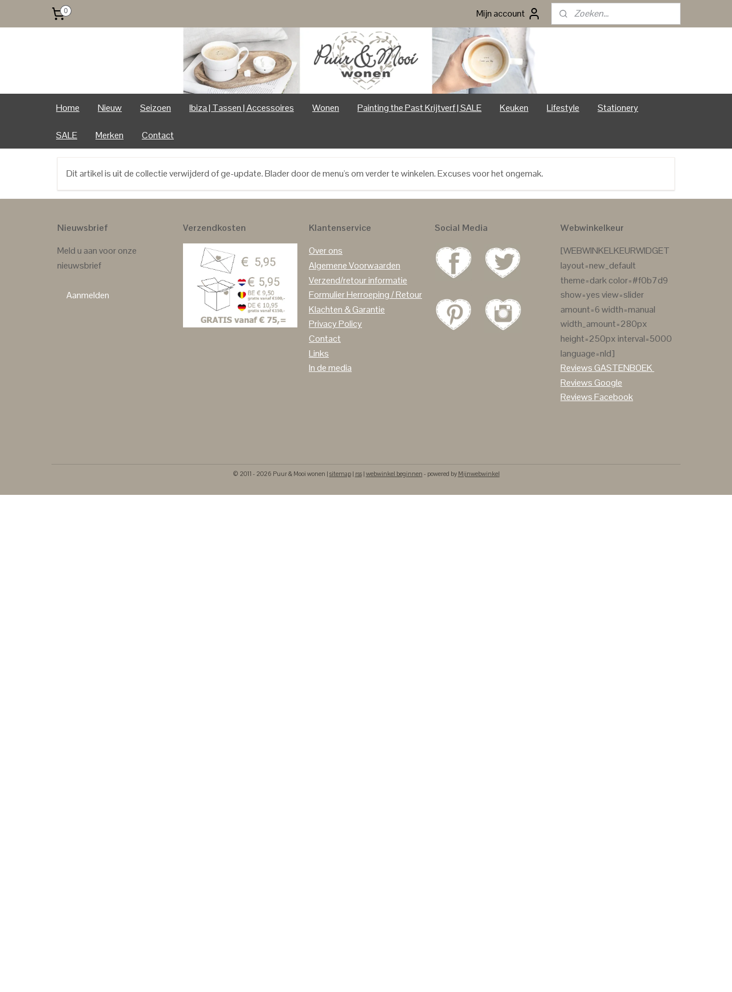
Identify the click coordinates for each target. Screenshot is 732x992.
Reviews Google (591, 430)
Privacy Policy (335, 372)
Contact (158, 183)
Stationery (618, 155)
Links (319, 401)
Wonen (325, 155)
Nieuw (110, 155)
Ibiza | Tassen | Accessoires (241, 155)
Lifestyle (563, 155)
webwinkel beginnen (394, 521)
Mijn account (508, 14)
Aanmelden (87, 343)
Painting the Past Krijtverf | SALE (419, 155)
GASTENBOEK (623, 416)
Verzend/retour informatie (358, 328)
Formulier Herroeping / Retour (365, 343)
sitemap (340, 521)
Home (67, 155)
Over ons (326, 299)
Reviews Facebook (596, 445)
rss (358, 521)
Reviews (576, 416)
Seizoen (155, 155)
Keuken (514, 155)
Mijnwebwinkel (479, 521)
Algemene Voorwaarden (354, 313)
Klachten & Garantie (347, 357)
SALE (66, 183)
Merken (110, 183)
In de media (330, 416)
